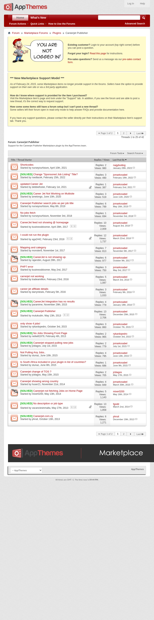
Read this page (98, 53)
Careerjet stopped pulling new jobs (53, 342)
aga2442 (36, 239)
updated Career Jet (31, 183)
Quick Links (37, 23)
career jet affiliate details (34, 288)
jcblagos (36, 345)
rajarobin (36, 260)
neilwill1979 (38, 336)
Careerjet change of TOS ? (35, 371)
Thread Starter (24, 159)
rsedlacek (37, 177)
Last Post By (120, 159)
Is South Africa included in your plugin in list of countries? (53, 361)
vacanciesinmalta (41, 408)
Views (106, 159)
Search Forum (134, 153)
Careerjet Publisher (44, 311)
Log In (130, 3)
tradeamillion (39, 279)
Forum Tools (116, 153)
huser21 (36, 384)
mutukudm (37, 315)
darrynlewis (38, 292)
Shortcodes (26, 164)
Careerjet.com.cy (43, 416)
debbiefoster (38, 187)
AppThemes (137, 469)
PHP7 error (26, 266)
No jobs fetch (27, 212)
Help (142, 3)
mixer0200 (37, 394)
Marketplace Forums (36, 32)
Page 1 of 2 (106, 133)
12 (105, 235)
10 (105, 222)
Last (140, 133)
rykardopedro (39, 326)
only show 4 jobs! (30, 323)
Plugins (57, 32)
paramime (37, 304)
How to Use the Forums (61, 23)
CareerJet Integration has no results (54, 301)
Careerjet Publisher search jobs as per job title (47, 203)
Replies (97, 159)
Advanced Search (135, 23)
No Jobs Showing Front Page (50, 333)
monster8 (37, 250)
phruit (35, 419)
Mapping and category (33, 247)
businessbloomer (41, 226)
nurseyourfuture (40, 167)
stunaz (35, 355)
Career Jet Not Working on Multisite (53, 193)
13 (105, 311)
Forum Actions (17, 23)
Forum (16, 32)
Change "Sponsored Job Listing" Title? (55, 174)
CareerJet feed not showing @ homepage (44, 222)
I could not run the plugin (34, 234)
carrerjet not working (32, 276)
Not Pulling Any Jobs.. (33, 352)
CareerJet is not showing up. (49, 257)
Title (13, 159)
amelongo (37, 196)
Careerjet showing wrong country (39, 381)
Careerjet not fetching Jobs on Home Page (58, 390)
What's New (38, 17)
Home (20, 17)
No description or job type (48, 403)
